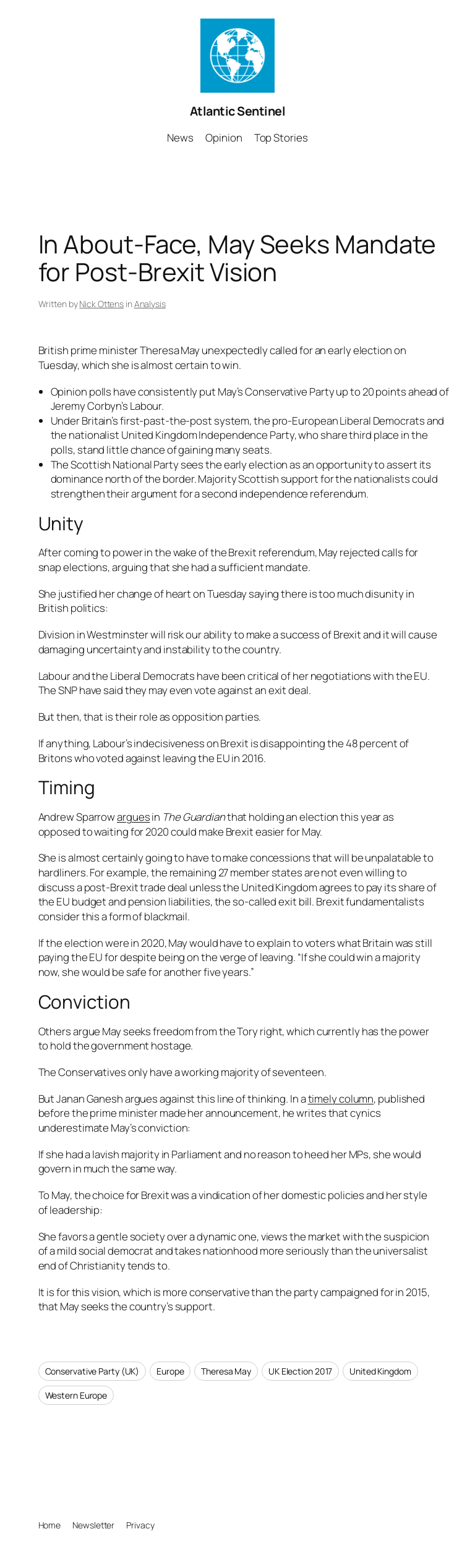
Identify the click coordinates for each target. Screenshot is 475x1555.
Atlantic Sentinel (238, 111)
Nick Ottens (101, 304)
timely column (341, 1098)
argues (133, 817)
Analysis (150, 304)
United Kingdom (380, 1371)
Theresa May (226, 1371)
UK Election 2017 (300, 1371)
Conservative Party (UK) (92, 1371)
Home (49, 1525)
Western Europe (76, 1395)
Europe (170, 1371)
